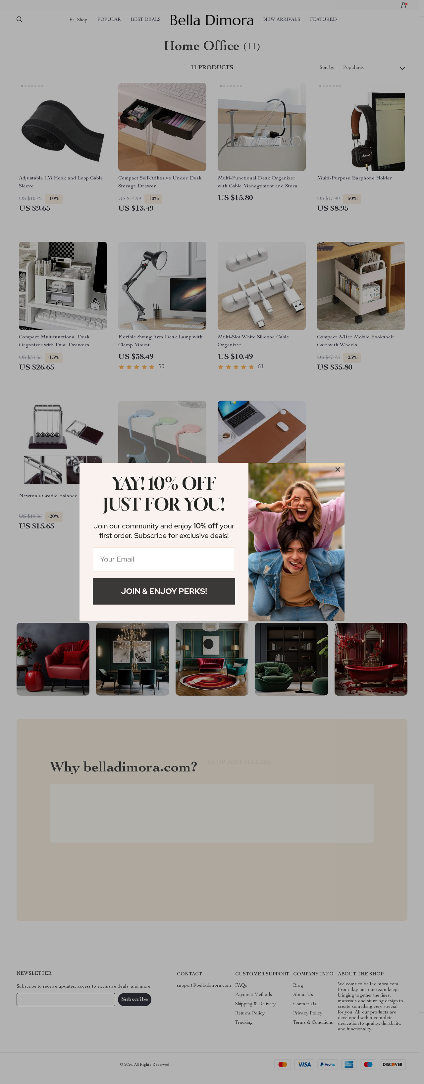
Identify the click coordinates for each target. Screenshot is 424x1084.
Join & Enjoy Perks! (164, 591)
